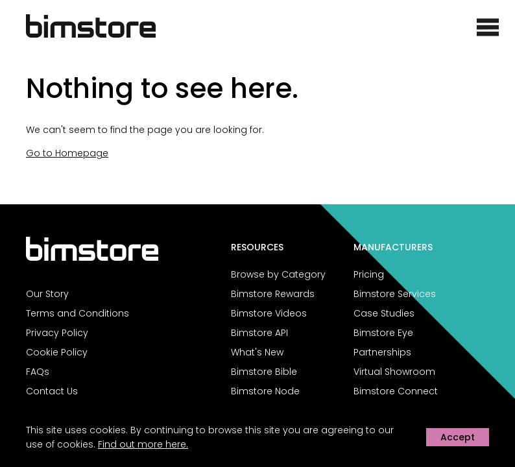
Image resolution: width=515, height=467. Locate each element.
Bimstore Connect (395, 391)
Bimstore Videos (269, 313)
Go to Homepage (67, 153)
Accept (457, 437)
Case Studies (383, 313)
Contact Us (52, 391)
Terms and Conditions (77, 313)
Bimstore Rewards (273, 293)
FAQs (37, 371)
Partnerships (382, 352)
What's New (257, 352)
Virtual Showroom (394, 371)
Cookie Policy (57, 352)
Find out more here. (143, 444)
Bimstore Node (265, 391)
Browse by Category (278, 274)
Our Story (47, 293)
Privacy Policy (57, 332)
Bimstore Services (394, 293)
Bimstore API (259, 332)
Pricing (368, 274)
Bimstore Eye (383, 332)
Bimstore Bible (264, 371)
